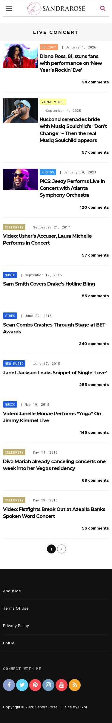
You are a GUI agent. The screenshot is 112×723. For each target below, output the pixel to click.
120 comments (94, 207)
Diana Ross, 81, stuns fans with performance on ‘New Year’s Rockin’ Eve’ (71, 63)
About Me (12, 590)
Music (10, 275)
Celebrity (14, 227)
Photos (48, 172)
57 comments (95, 152)
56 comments (95, 528)
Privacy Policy (16, 625)
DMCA (9, 642)
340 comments (94, 343)
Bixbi (82, 707)
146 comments (94, 432)
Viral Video (53, 102)
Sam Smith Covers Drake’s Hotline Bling (49, 284)
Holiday (49, 47)
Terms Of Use (16, 608)
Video (10, 315)
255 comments (94, 384)
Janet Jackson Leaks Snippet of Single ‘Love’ (55, 373)
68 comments (95, 480)
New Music (14, 363)
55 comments (95, 295)
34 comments (95, 82)
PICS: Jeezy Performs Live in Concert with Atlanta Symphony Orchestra (72, 188)
